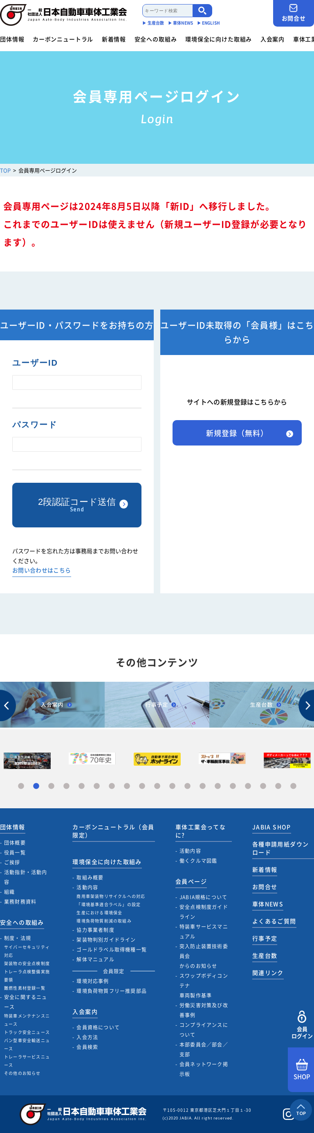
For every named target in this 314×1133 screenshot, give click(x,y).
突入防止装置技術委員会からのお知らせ (203, 956)
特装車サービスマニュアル (203, 931)
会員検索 (87, 1047)
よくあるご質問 (274, 921)
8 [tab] (126, 786)
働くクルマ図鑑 (198, 860)
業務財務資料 (20, 901)
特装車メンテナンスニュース (27, 1020)
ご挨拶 (12, 862)
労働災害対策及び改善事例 (203, 1010)
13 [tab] (202, 786)
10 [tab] (157, 786)
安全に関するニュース (25, 1002)
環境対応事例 (92, 981)
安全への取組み (156, 39)
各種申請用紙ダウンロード (280, 848)
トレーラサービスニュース (27, 1061)
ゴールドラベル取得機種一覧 (111, 949)
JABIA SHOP (271, 827)
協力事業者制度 (95, 930)
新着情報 (114, 39)
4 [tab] (66, 786)
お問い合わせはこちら (41, 570)
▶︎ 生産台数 (153, 23)
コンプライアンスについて (203, 1029)
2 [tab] (36, 786)
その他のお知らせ (22, 1073)
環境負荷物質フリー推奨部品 (111, 991)
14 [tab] (217, 786)
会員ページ (191, 881)
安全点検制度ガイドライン (203, 911)
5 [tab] (81, 786)
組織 (9, 892)
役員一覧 (15, 852)
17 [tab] (263, 786)
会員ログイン (302, 1025)
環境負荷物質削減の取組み (103, 921)
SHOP (302, 1070)
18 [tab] (278, 786)
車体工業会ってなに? (200, 831)
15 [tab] (232, 786)
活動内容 (87, 887)
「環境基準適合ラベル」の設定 (108, 904)
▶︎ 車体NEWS (180, 23)
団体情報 (12, 39)
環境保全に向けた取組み (218, 39)
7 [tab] (111, 786)
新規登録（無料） (237, 433)
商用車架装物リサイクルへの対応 (110, 896)
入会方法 (87, 1037)
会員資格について (98, 1027)
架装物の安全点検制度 (27, 963)
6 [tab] (96, 786)
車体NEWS (267, 904)
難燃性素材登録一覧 (24, 988)
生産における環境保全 (99, 912)
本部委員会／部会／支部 (203, 1049)
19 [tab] (293, 786)
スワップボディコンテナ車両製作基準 (203, 985)
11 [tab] (172, 786)
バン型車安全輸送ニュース (27, 1044)
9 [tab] (142, 786)
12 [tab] (187, 786)
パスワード (34, 424)
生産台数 (265, 955)
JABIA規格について (203, 897)
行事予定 (265, 938)
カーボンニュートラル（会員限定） (113, 831)
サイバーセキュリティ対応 (27, 951)
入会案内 (272, 39)
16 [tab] (247, 786)
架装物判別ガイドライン (106, 939)
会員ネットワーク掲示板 (203, 1069)
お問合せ (293, 13)
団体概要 (15, 842)
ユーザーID (35, 362)
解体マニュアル (95, 959)
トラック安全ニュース (27, 1032)
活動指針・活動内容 (25, 877)
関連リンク (268, 972)
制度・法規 (17, 938)
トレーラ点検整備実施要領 (27, 975)
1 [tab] (21, 786)
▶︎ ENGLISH (208, 23)
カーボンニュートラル (63, 39)
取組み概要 (89, 877)
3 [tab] (51, 786)
